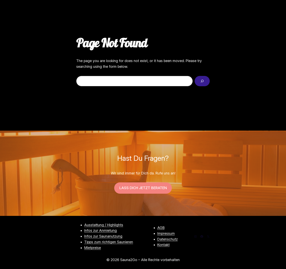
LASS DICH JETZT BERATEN (143, 188)
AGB (161, 228)
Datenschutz (167, 239)
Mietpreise (92, 248)
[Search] (202, 81)
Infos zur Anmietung (100, 230)
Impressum (166, 233)
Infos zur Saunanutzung (103, 236)
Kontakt (163, 245)
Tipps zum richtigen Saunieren (108, 242)
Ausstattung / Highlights (103, 225)
